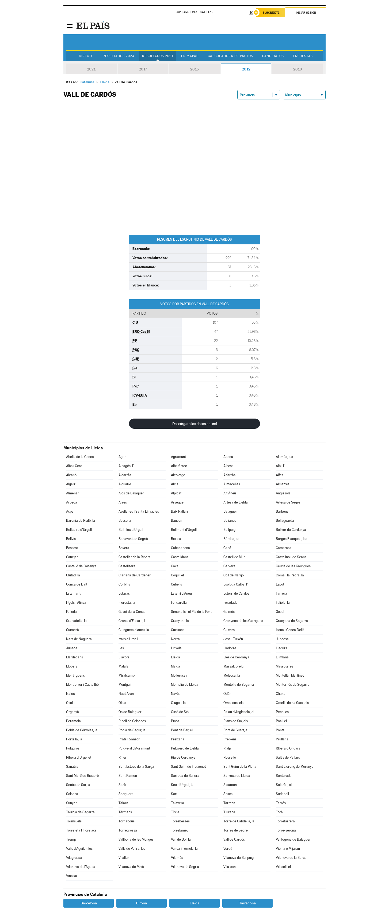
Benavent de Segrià (133, 539)
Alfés (279, 475)
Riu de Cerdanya (183, 757)
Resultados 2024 (118, 56)
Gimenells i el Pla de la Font (191, 612)
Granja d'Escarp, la (133, 621)
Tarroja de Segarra (80, 812)
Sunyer (71, 803)
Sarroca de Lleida (236, 776)
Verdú (227, 849)
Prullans (282, 739)
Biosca (176, 539)
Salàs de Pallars (288, 757)
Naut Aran (126, 694)
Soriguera (126, 794)
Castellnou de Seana (291, 557)
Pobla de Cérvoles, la (81, 730)
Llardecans (74, 657)
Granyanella (180, 621)
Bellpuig (229, 530)
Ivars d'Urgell (128, 639)
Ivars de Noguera (79, 639)
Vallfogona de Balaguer (293, 839)
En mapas (190, 56)
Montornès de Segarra (293, 685)
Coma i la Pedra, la (290, 575)
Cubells (176, 584)
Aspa (70, 511)
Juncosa (282, 639)
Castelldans (179, 557)
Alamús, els (284, 457)
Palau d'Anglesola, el (238, 712)
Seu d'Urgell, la (182, 785)
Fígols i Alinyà (76, 603)
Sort (174, 794)
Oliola (70, 703)
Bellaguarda (285, 521)
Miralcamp (127, 675)
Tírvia (175, 812)
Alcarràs (125, 475)
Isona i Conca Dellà (290, 630)
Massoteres (284, 666)
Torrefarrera (285, 821)
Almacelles (231, 484)
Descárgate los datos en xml (194, 424)
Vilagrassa (74, 858)
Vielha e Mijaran (288, 849)
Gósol (280, 612)
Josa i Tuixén (233, 639)
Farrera (281, 593)
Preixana (177, 739)
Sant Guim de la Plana (239, 767)
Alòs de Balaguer (131, 493)
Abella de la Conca (80, 457)
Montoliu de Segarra (238, 685)
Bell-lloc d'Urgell (131, 530)
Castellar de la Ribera (135, 557)
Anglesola (283, 493)
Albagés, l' (126, 466)
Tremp (71, 839)
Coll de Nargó (233, 575)
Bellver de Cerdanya (291, 530)
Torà (279, 812)
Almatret (282, 484)
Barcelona (89, 903)
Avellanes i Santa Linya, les (139, 511)
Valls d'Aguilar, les (79, 849)
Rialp (227, 748)
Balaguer (230, 511)
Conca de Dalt (76, 584)
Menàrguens (75, 675)
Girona (141, 903)
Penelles (282, 712)
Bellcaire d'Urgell (79, 530)
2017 (143, 69)
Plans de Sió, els (235, 721)
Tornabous (127, 821)
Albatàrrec (179, 466)
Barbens (282, 511)
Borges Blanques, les (291, 539)
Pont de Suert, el (235, 730)
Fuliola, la (283, 603)
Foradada (230, 603)
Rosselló (229, 757)
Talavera (177, 803)
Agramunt (178, 457)
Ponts (280, 730)
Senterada (284, 776)
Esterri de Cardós (236, 593)
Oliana (280, 694)
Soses (227, 794)
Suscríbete (271, 12)
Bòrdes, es (231, 539)
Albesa (228, 466)
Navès (175, 694)
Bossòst (72, 548)
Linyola (176, 648)
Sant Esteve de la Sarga (136, 767)
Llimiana (282, 657)
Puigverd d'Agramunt (134, 748)
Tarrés (281, 803)
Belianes (229, 521)
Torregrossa (128, 830)
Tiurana (229, 812)
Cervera (229, 566)
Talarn (123, 803)
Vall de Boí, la (181, 839)
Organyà (72, 712)
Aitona (228, 457)
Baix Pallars (180, 511)
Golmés (229, 612)
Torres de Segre (235, 830)
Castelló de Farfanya (81, 566)
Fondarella (179, 603)
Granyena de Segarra (292, 621)
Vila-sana (230, 867)
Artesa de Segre (288, 502)
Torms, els (74, 821)
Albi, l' (280, 466)
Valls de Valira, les (132, 849)
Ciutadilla (73, 575)
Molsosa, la (231, 675)
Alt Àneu (229, 493)
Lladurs (281, 648)
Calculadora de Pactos (230, 56)
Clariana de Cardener (135, 575)
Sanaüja (72, 767)
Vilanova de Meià (131, 867)
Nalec (70, 694)
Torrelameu (180, 830)
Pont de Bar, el (182, 730)
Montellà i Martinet (290, 675)
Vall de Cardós (234, 839)
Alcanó (71, 475)
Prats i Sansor (129, 739)
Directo (86, 56)
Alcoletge (178, 475)
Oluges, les (179, 703)
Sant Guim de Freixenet (188, 767)
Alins (174, 484)
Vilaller (124, 858)
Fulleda (71, 612)
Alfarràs (229, 475)
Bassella (125, 521)
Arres (123, 502)
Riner (123, 757)
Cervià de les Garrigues (293, 566)
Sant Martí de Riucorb (82, 776)
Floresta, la (127, 603)
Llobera (72, 666)
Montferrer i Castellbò (82, 685)
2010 (297, 69)
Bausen (176, 521)
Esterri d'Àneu (181, 593)
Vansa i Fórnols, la (184, 849)
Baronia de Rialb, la (80, 521)
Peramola (73, 721)
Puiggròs (72, 748)
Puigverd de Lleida (185, 748)
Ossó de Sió (180, 712)
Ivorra (175, 639)
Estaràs (124, 593)
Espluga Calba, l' (235, 584)
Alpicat (176, 493)
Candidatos (273, 56)
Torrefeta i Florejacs (81, 830)
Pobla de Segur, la (132, 730)
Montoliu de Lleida (184, 685)
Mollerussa (179, 675)
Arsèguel (177, 502)
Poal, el (281, 721)
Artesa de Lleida (235, 502)
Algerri (71, 484)
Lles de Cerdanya (236, 657)
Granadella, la (76, 621)
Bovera (124, 548)
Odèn (227, 694)
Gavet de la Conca (132, 612)
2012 (246, 69)
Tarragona (247, 903)
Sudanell (282, 794)
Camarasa (283, 548)
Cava (174, 566)
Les (121, 648)
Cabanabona (180, 548)
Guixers (229, 630)
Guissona (178, 630)
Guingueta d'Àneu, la (134, 630)
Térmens (125, 812)
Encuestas (303, 56)
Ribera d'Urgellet (78, 757)
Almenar (72, 493)
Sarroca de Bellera (185, 776)
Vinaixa (71, 876)
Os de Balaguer (130, 712)
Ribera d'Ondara (288, 748)
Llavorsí (124, 657)
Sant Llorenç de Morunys (294, 767)
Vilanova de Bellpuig (238, 858)
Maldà (175, 666)
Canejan (72, 557)
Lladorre (229, 648)
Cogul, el (177, 575)
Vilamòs (177, 858)
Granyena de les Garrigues (243, 621)
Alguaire (125, 484)
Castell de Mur (234, 557)
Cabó (227, 548)
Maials (123, 666)
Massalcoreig (233, 666)
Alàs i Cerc (74, 466)
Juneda (71, 648)
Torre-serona (286, 830)
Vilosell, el (283, 867)
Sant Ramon (128, 776)
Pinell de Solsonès (132, 721)
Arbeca (71, 502)
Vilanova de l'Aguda (80, 867)
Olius (122, 703)
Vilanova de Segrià (185, 867)
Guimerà (72, 630)
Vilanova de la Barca (291, 858)
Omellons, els (233, 703)
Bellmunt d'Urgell (184, 530)
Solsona (72, 794)
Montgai (125, 685)
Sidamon (230, 785)
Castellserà (127, 566)
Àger (122, 457)
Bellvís (71, 539)
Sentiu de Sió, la (78, 785)
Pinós (175, 721)
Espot (280, 584)
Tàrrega (229, 803)
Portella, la (74, 739)
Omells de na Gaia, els (292, 703)
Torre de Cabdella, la (238, 821)
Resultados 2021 (157, 56)
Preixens (230, 739)
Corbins (124, 584)
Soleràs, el (284, 785)
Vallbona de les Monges (136, 839)
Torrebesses (180, 821)
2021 (91, 69)
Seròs (123, 785)
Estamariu (73, 593)
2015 (194, 69)
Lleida (175, 657)
